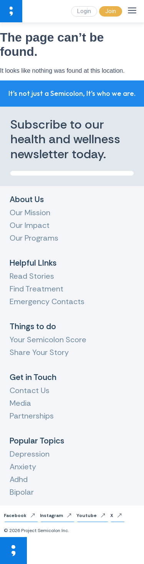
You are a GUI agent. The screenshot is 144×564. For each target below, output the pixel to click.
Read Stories (32, 276)
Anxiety (23, 467)
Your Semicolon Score (48, 340)
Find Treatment (36, 289)
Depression (30, 454)
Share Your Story (39, 352)
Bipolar (22, 492)
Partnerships (32, 416)
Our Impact (30, 225)
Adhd (19, 479)
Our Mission (30, 213)
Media (20, 403)
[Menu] (132, 10)
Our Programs (34, 238)
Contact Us (30, 390)
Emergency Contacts (47, 301)
